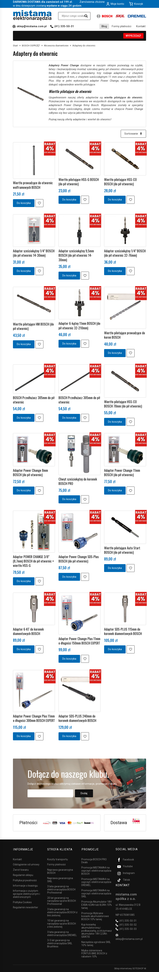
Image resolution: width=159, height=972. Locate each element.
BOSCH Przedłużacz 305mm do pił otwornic (34, 399)
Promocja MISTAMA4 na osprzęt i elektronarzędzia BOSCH (96, 870)
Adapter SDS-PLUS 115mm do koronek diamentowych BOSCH (123, 631)
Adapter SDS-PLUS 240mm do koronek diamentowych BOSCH (77, 718)
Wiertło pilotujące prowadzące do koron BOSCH (124, 335)
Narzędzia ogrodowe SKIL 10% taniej (96, 943)
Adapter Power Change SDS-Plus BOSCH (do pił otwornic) (79, 558)
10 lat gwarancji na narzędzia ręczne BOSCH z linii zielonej (61, 923)
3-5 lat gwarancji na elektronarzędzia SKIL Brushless (59, 943)
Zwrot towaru (21, 869)
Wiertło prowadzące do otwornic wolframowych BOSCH (33, 185)
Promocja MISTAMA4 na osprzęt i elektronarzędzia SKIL (96, 893)
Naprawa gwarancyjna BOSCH (60, 871)
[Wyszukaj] (86, 16)
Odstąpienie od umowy (26, 864)
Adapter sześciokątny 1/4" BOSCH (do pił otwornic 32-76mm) (125, 253)
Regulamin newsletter (25, 907)
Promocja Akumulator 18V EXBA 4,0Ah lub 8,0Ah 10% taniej (96, 904)
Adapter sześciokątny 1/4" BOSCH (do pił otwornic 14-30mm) (34, 253)
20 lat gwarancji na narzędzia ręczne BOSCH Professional (61, 900)
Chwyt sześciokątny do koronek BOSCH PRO (78, 481)
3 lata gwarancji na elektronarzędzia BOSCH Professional (61, 889)
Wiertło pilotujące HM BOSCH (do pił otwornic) (33, 326)
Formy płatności (121, 26)
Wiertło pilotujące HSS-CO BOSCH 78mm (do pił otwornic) (123, 403)
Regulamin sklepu (23, 874)
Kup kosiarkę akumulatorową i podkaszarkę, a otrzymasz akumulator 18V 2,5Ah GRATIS (96, 930)
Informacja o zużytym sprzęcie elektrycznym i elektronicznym (26, 893)
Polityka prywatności (25, 880)
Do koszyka (24, 203)
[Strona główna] (32, 15)
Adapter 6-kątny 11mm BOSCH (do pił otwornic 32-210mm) (79, 325)
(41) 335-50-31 (64, 26)
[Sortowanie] (133, 134)
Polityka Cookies (22, 901)
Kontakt (141, 26)
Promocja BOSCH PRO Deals (94, 861)
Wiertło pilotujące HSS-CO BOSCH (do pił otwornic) (120, 181)
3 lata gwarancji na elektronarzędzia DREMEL (62, 933)
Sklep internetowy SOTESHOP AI (130, 968)
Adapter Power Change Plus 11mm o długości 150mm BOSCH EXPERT (79, 640)
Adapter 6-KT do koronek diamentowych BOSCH (28, 631)
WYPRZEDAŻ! (133, 35)
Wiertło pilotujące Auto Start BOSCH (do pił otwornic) (122, 550)
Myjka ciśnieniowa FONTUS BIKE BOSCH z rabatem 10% (94, 953)
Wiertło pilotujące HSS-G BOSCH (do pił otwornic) (79, 181)
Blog (104, 26)
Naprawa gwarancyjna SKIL (60, 879)
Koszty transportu (57, 859)
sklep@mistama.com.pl (32, 26)
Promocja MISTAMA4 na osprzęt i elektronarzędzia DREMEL (96, 881)
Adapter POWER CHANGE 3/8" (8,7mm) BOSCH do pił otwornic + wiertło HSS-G (33, 561)
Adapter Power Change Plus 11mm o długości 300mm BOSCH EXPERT (34, 718)
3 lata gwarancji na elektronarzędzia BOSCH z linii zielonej (62, 912)
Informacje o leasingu (25, 885)
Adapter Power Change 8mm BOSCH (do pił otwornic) (30, 472)
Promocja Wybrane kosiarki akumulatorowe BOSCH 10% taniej (95, 916)
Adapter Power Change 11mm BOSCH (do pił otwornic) (122, 472)
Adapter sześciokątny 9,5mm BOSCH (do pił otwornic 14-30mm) (76, 255)
